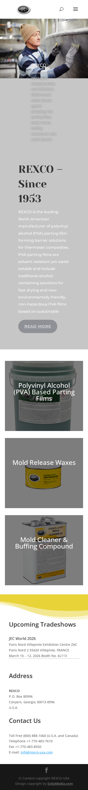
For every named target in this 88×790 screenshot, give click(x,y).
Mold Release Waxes (44, 462)
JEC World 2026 (22, 638)
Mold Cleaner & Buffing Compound (44, 542)
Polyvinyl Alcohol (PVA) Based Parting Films (44, 392)
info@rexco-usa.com (37, 752)
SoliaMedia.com (60, 783)
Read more (37, 326)
